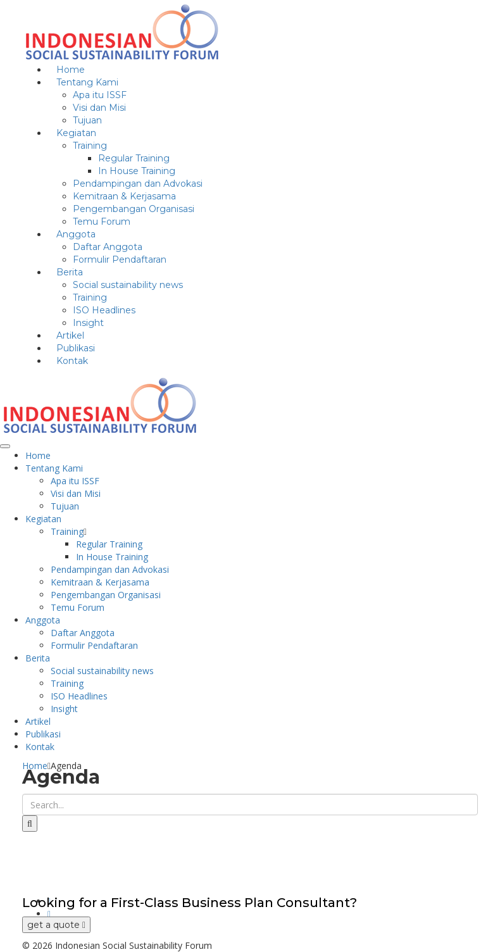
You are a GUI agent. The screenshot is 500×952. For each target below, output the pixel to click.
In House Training (136, 171)
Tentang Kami (87, 82)
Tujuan (65, 506)
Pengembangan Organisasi (133, 209)
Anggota (76, 234)
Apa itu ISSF (100, 95)
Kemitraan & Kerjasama (124, 196)
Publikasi (43, 734)
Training (90, 145)
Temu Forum (77, 607)
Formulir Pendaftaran (119, 259)
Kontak (72, 360)
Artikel (38, 721)
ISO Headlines (104, 310)
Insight (64, 709)
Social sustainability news (128, 285)
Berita (69, 272)
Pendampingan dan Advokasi (138, 183)
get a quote (56, 924)
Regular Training (134, 158)
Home (38, 455)
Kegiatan (76, 133)
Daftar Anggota (107, 247)
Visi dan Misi (99, 107)
